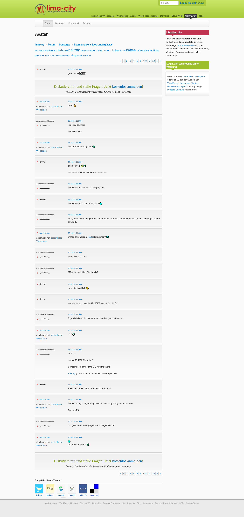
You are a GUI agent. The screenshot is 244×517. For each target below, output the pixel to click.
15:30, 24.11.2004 (75, 268)
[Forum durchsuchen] (169, 3)
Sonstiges (64, 44)
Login (183, 2)
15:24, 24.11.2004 (75, 69)
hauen (106, 50)
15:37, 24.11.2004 (75, 421)
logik (152, 50)
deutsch (85, 50)
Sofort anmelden (186, 45)
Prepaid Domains (175, 90)
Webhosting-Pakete (126, 16)
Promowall (73, 23)
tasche (80, 55)
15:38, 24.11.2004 (75, 437)
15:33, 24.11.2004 (75, 299)
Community (190, 16)
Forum (48, 23)
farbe (99, 50)
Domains (164, 16)
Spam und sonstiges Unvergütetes (93, 44)
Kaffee (91, 237)
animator (39, 50)
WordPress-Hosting (148, 16)
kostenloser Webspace (102, 16)
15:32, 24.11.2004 (75, 284)
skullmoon (44, 101)
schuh (48, 55)
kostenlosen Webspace (193, 76)
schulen (57, 55)
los (157, 50)
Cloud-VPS (177, 16)
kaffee (131, 50)
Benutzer (59, 23)
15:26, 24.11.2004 (75, 121)
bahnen (63, 50)
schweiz (66, 55)
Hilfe (201, 16)
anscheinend (50, 50)
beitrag (74, 50)
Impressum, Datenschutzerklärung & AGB (163, 503)
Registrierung (196, 2)
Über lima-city (128, 503)
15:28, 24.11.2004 (75, 215)
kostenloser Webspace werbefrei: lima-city (67, 9)
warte (87, 55)
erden (93, 50)
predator (40, 55)
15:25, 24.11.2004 (75, 102)
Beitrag (71, 373)
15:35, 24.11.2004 (75, 350)
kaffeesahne (142, 50)
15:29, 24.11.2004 (75, 252)
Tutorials (87, 23)
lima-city (39, 44)
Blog (139, 503)
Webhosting (51, 503)
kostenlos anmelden (127, 86)
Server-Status (192, 503)
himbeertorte (118, 50)
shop (74, 55)
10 (153, 61)
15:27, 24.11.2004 (75, 184)
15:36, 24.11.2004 (75, 385)
